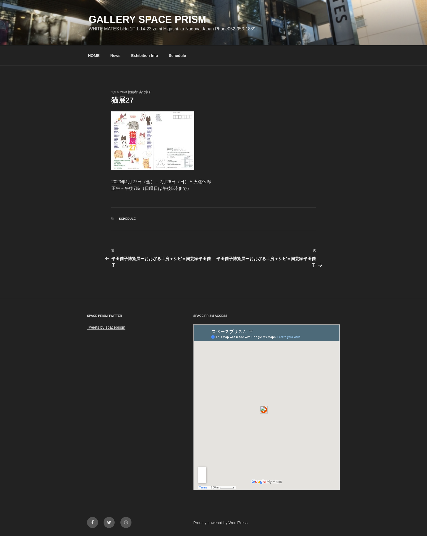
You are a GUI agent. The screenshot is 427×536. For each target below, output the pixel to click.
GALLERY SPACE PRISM (147, 19)
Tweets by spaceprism (106, 327)
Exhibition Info (144, 55)
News (115, 55)
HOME (94, 55)
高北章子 (145, 92)
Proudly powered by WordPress (220, 523)
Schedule (177, 55)
